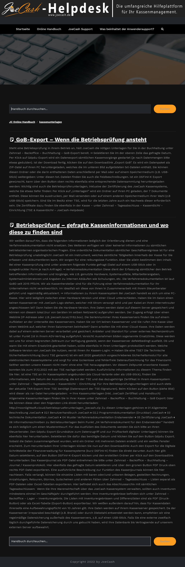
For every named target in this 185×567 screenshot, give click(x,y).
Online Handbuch (49, 29)
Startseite (23, 29)
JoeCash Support (80, 29)
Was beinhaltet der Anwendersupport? (127, 29)
